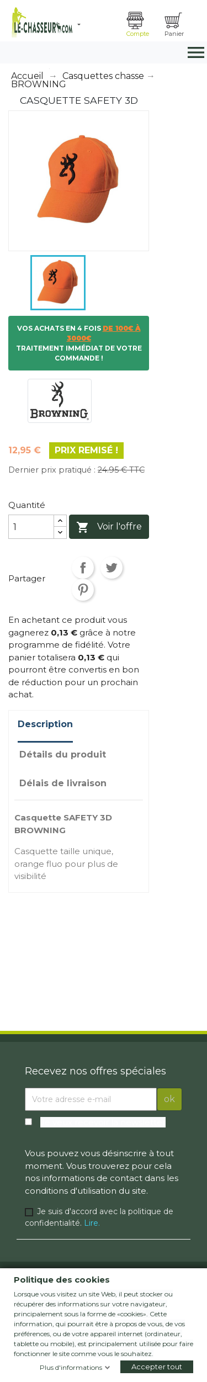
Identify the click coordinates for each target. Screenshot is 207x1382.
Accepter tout (156, 1366)
